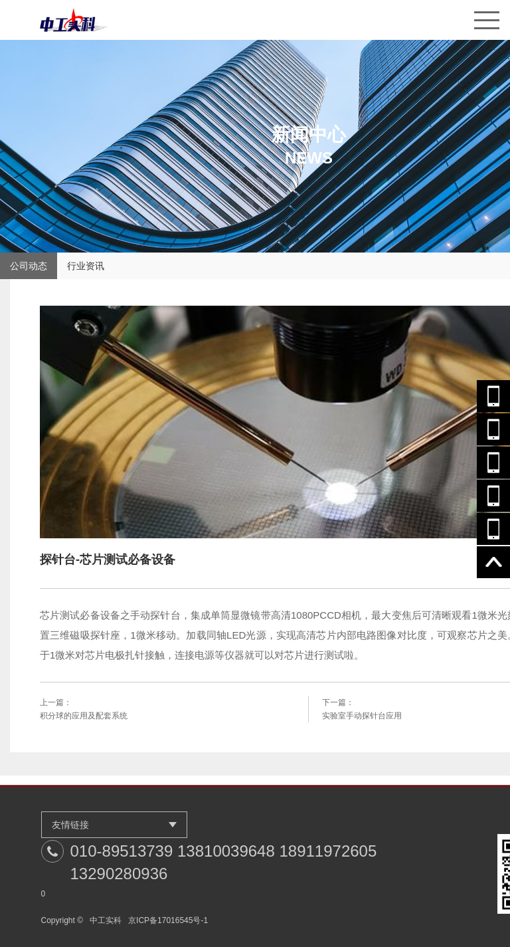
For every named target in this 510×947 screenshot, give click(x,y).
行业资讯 (85, 266)
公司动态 (28, 266)
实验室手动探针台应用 (362, 715)
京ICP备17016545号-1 (168, 920)
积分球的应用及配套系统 (84, 715)
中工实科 (106, 920)
